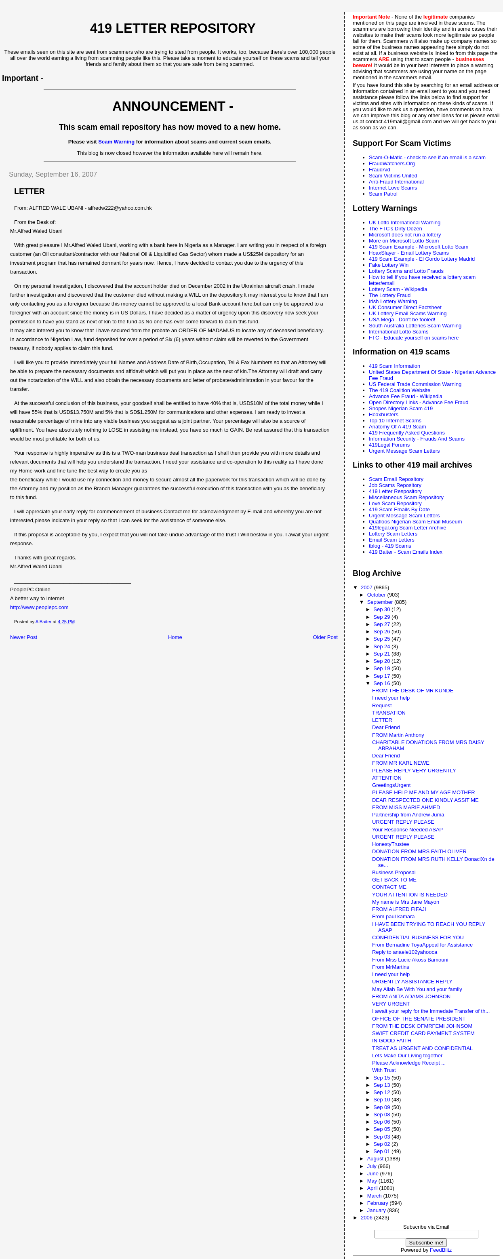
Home (175, 637)
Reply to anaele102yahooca (404, 952)
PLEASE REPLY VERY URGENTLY (414, 771)
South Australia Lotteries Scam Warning (415, 326)
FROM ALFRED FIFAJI (399, 909)
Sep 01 (382, 1151)
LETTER (382, 720)
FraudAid (379, 170)
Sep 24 (382, 646)
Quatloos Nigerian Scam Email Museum (415, 522)
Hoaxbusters (383, 414)
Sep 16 (382, 683)
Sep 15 (382, 1078)
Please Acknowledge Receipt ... (409, 1063)
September (380, 602)
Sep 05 (382, 1129)
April (373, 1188)
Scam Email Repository (396, 479)
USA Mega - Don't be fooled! (402, 319)
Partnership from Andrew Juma (408, 815)
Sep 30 (382, 609)
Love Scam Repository (395, 503)
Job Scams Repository (395, 485)
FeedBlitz (441, 1250)
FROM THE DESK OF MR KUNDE (412, 690)
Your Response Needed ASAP (407, 830)
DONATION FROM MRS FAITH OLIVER (419, 851)
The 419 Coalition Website (399, 390)
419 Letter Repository (173, 28)
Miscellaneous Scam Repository (406, 497)
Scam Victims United (393, 176)
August (376, 1159)
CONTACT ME (389, 887)
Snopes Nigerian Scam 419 (401, 408)
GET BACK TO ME (394, 880)
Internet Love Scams (393, 188)
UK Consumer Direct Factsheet (405, 307)
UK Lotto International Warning (404, 222)
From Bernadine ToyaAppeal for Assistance (422, 945)
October (377, 595)
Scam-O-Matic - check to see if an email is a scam (427, 157)
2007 (367, 587)
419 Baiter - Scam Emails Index (405, 552)
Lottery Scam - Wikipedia (398, 289)
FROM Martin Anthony (398, 735)
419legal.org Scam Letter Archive (407, 528)
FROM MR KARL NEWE (400, 763)
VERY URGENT (391, 1004)
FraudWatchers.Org (392, 163)
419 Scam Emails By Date (399, 509)
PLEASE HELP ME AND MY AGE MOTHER (423, 792)
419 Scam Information (394, 366)
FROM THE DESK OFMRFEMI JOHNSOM (422, 1026)
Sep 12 (382, 1092)
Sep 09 (382, 1107)
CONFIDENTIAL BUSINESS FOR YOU (418, 937)
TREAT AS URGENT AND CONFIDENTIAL (422, 1048)
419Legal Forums (389, 445)
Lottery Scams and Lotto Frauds (406, 271)
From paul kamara (393, 916)
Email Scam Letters (392, 540)
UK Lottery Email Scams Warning (407, 313)
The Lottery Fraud (389, 295)
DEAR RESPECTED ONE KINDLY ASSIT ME (425, 800)
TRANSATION (389, 713)
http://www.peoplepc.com (39, 607)
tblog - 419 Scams (390, 546)
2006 (367, 1218)
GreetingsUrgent (391, 785)
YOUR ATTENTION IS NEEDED (410, 895)
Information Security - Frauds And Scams (417, 439)
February (378, 1203)
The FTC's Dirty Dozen (395, 229)
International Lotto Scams (398, 332)
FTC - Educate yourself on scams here (414, 338)
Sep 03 (382, 1137)
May (373, 1181)
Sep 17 (382, 676)
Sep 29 (382, 617)
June (373, 1173)
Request (381, 705)
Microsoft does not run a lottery (405, 235)
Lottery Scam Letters (393, 534)
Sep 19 (382, 668)
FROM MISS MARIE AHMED (406, 807)
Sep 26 (382, 631)
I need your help (391, 698)
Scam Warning (116, 142)
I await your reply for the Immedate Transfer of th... (431, 1011)
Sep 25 (382, 639)
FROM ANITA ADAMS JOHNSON (411, 996)
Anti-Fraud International (396, 182)
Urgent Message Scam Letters (404, 451)
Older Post (325, 637)
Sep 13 (382, 1085)
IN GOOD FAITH (391, 1041)
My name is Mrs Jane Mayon (405, 902)
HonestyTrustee (390, 844)
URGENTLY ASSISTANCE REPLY (412, 982)
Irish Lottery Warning (393, 301)
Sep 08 (382, 1114)
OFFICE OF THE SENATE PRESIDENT (418, 1019)
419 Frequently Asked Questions (407, 433)
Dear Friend (386, 727)
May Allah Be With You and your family (417, 989)
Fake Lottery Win (388, 265)
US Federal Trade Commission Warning (415, 384)
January (377, 1210)
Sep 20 (382, 661)
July (372, 1166)
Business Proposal (394, 872)
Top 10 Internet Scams (395, 421)
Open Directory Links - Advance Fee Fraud (418, 402)
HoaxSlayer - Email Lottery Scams (409, 253)
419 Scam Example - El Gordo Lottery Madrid (422, 259)
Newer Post (23, 637)
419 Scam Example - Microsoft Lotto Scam (418, 247)
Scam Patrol (383, 194)
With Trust (384, 1070)
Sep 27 (382, 624)
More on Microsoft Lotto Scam (404, 241)
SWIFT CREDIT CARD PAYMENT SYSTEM (423, 1033)
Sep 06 (382, 1122)
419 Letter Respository (395, 491)
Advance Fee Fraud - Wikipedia (405, 396)
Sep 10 (382, 1100)
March (375, 1196)
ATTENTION (387, 778)
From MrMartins (390, 967)
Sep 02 (382, 1144)
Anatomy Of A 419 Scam (397, 427)
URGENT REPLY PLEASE (403, 822)
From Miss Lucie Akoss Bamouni (410, 960)
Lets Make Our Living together (407, 1055)
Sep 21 (382, 654)
